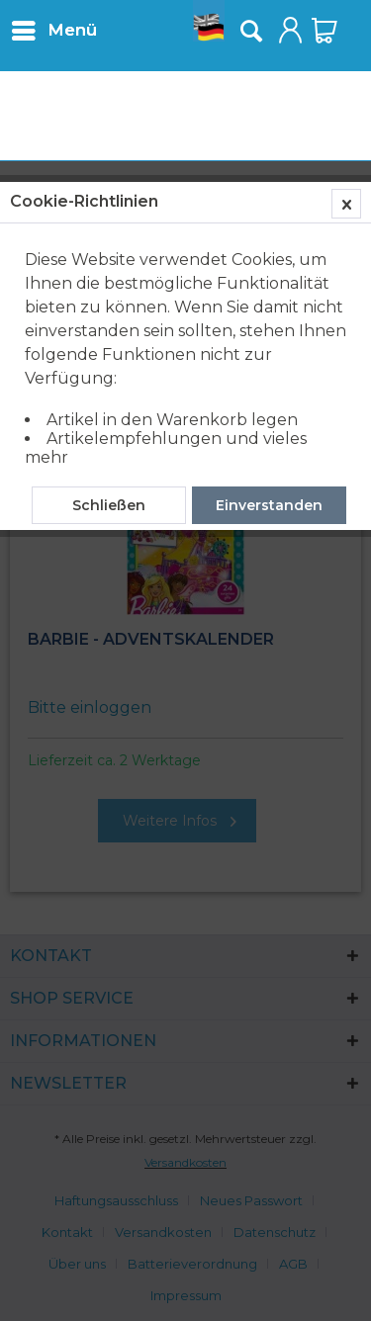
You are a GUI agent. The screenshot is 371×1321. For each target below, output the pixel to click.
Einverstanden (269, 505)
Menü (54, 27)
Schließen (108, 505)
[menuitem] (53, 29)
